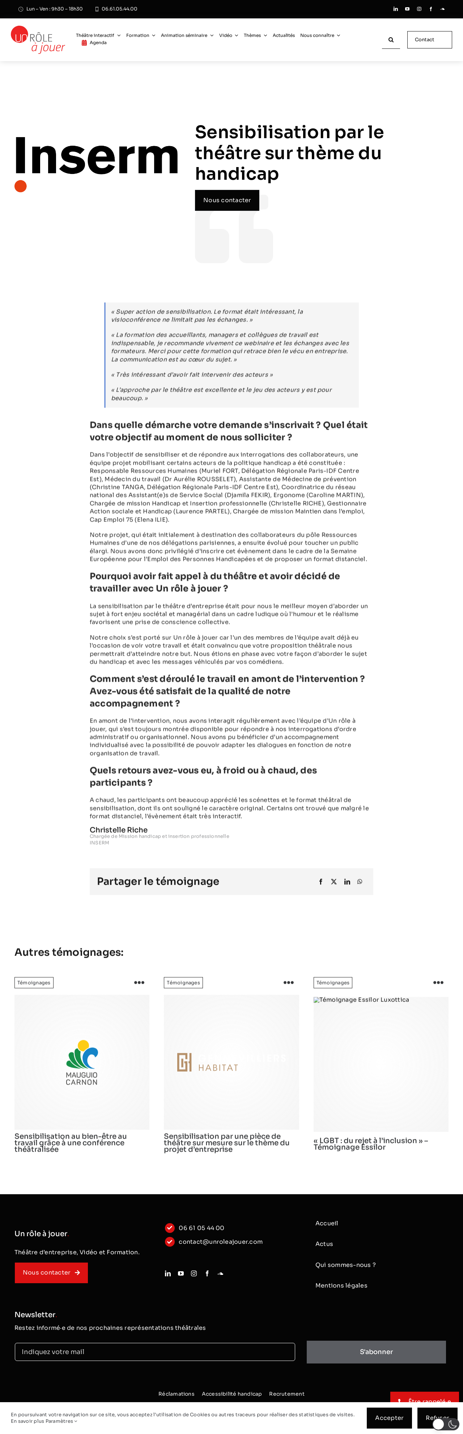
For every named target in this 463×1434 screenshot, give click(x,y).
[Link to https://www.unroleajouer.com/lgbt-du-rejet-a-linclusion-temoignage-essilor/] (438, 988)
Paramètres (61, 1421)
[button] (445, 1424)
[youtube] (407, 9)
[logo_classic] (38, 28)
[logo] (81, 1067)
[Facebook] (320, 887)
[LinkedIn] (347, 887)
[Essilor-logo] (381, 1069)
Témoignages (34, 988)
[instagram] (419, 9)
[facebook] (431, 9)
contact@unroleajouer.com (221, 1246)
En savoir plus (27, 1421)
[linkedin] (396, 9)
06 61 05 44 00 (201, 1232)
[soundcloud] (442, 9)
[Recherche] (391, 40)
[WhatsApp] (360, 887)
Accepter (389, 1418)
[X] (333, 887)
